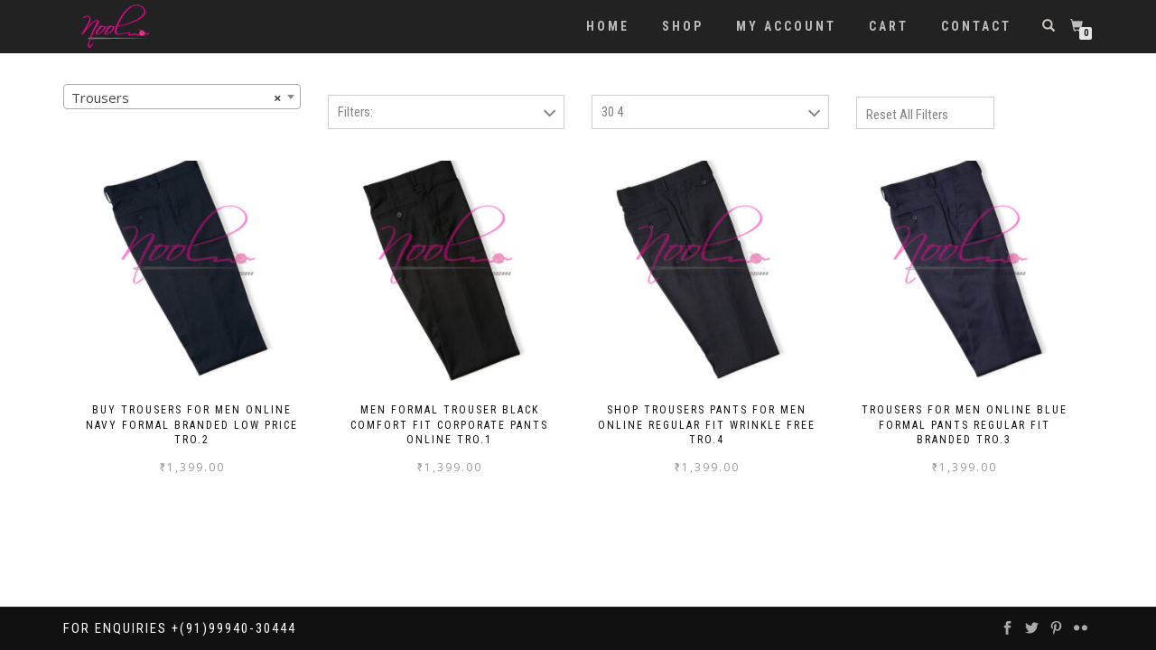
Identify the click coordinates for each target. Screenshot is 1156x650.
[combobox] (182, 96)
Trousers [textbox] (176, 97)
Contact (976, 26)
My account (786, 26)
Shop (683, 26)
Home (607, 26)
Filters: (355, 112)
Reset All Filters (907, 115)
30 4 (612, 112)
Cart (889, 26)
